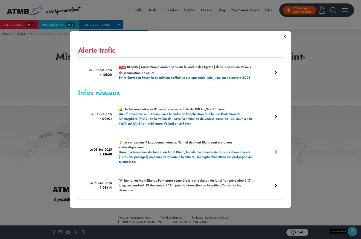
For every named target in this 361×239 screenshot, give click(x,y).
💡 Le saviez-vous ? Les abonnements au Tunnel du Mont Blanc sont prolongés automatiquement (187, 152)
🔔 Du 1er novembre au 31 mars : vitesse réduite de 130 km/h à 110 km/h (187, 116)
